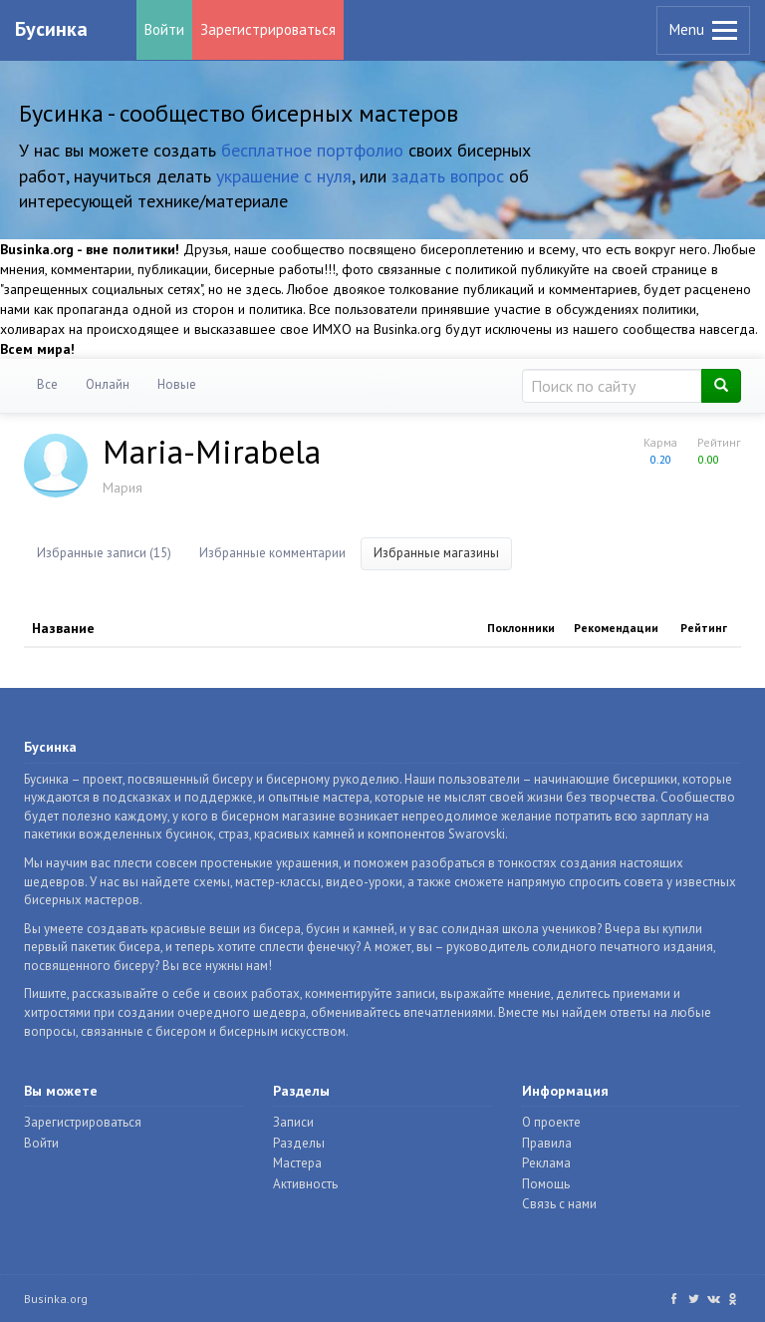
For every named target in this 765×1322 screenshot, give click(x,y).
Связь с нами (559, 1203)
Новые (176, 384)
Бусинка (51, 29)
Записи (293, 1122)
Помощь (546, 1183)
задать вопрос (447, 176)
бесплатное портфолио (312, 150)
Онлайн (107, 384)
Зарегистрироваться (268, 29)
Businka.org (56, 1298)
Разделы (299, 1143)
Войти (164, 29)
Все (47, 384)
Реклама (546, 1163)
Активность (305, 1183)
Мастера (297, 1163)
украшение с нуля (284, 176)
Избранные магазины (436, 552)
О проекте (551, 1122)
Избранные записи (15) (104, 552)
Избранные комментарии (272, 552)
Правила (547, 1143)
